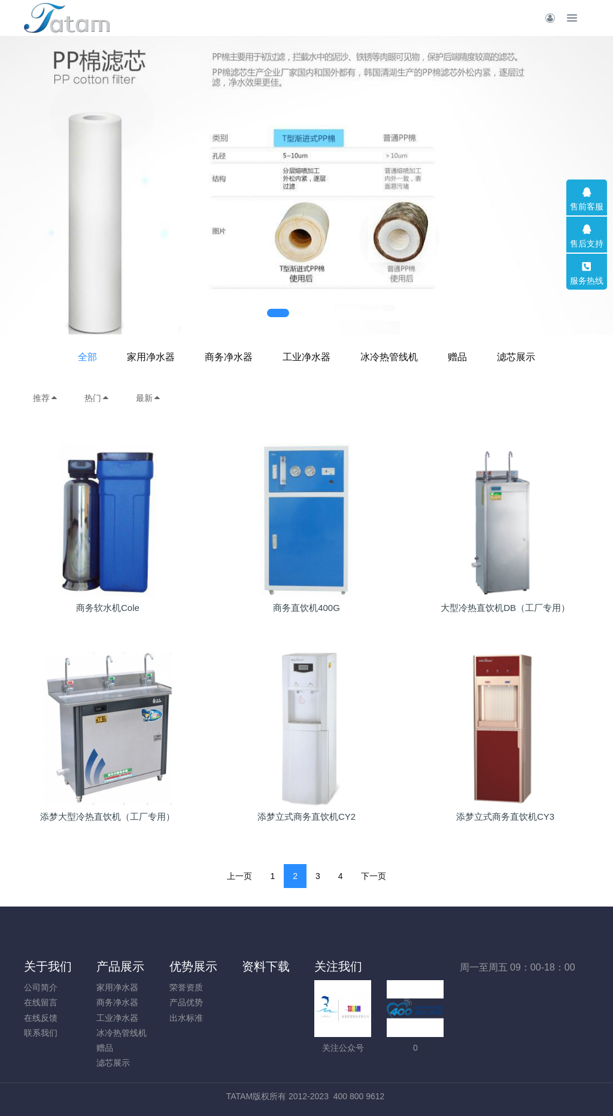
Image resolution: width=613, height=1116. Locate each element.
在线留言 (40, 1002)
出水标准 (186, 1018)
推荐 (45, 398)
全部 (87, 357)
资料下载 (266, 966)
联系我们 (40, 1033)
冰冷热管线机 (389, 357)
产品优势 (186, 1002)
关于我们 (48, 966)
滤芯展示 (516, 357)
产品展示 (120, 966)
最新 (148, 398)
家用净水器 (151, 357)
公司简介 (40, 987)
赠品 (457, 357)
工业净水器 (306, 357)
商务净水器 (229, 357)
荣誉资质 (186, 987)
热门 (97, 398)
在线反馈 (40, 1018)
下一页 (373, 876)
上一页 (239, 876)
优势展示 (193, 966)
